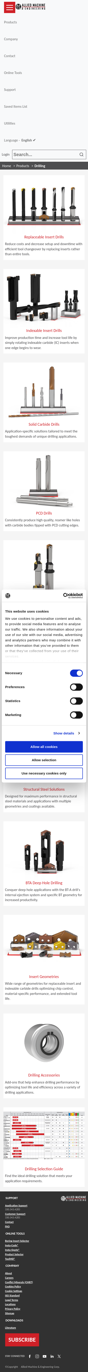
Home (6, 166)
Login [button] (6, 154)
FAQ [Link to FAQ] (7, 1226)
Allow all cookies (44, 747)
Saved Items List (15, 106)
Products (10, 22)
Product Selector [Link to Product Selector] (14, 1254)
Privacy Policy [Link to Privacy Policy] (12, 1308)
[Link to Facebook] (29, 1356)
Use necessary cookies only (44, 773)
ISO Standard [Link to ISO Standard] (12, 1295)
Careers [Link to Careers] (9, 1277)
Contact (9, 56)
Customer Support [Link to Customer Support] (15, 1213)
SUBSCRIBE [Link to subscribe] (22, 1339)
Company (11, 39)
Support (10, 89)
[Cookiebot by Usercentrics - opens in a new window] (63, 596)
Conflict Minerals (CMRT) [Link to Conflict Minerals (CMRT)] (19, 1282)
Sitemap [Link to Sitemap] (9, 1313)
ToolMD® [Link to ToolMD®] (10, 1258)
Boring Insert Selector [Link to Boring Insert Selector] (17, 1240)
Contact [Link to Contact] (9, 1222)
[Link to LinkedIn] (51, 1356)
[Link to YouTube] (44, 1356)
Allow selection (44, 760)
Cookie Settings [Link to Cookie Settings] (13, 1291)
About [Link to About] (8, 1273)
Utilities (9, 123)
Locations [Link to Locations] (10, 1304)
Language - (20, 140)
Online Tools (13, 73)
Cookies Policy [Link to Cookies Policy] (13, 1286)
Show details (63, 733)
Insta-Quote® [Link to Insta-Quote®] (12, 1249)
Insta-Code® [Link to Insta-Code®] (11, 1245)
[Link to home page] (30, 7)
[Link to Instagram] (36, 1356)
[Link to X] (58, 1356)
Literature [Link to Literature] (10, 1327)
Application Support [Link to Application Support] (16, 1205)
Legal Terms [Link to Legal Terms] (11, 1300)
